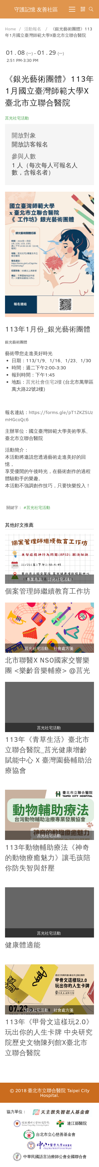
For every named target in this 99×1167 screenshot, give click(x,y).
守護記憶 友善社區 (36, 9)
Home (10, 28)
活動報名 (32, 28)
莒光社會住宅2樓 (44, 382)
